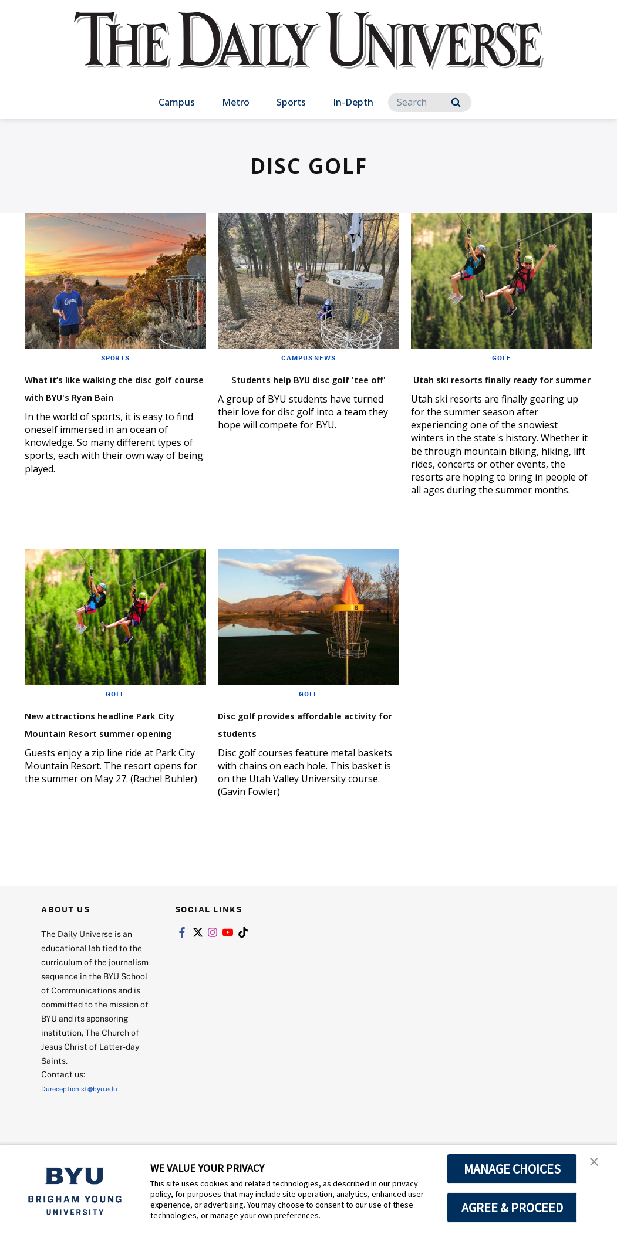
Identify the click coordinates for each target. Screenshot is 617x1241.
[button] (597, 1165)
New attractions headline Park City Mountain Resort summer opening (113, 749)
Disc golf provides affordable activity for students (293, 749)
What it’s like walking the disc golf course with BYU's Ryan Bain (112, 395)
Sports (291, 102)
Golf (502, 357)
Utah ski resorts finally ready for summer (489, 386)
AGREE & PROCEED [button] (512, 1207)
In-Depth (353, 102)
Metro (236, 102)
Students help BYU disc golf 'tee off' (298, 386)
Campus (177, 102)
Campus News (308, 357)
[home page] (309, 52)
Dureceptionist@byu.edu (88, 1123)
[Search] (429, 102)
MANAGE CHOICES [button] (512, 1169)
